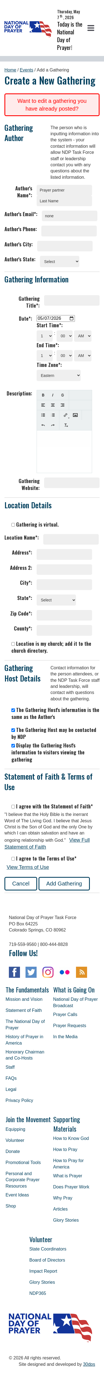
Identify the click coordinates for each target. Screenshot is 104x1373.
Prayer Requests (69, 1025)
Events (26, 70)
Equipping (15, 1129)
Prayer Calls (65, 1014)
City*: (26, 582)
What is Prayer (67, 1175)
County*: (23, 628)
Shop (11, 1206)
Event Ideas (17, 1195)
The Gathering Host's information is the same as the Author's (55, 713)
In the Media (65, 1036)
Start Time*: (50, 325)
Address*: (22, 552)
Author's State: (19, 259)
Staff (10, 1067)
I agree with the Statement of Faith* (52, 806)
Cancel (20, 884)
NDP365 (37, 1293)
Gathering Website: (29, 484)
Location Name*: (21, 537)
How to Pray (65, 1149)
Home (10, 70)
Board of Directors (47, 1260)
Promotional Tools (23, 1162)
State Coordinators (47, 1249)
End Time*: (48, 345)
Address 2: (21, 567)
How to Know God (71, 1138)
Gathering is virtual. (35, 524)
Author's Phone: (20, 229)
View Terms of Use (28, 867)
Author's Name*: (23, 192)
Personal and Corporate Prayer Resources (23, 1179)
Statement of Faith (24, 1010)
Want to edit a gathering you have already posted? (52, 105)
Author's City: (18, 244)
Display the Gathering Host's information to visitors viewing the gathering (48, 752)
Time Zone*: (49, 364)
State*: (24, 597)
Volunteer (15, 1140)
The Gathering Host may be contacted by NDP (53, 733)
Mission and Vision (24, 999)
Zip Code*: (21, 613)
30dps (89, 1364)
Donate (13, 1151)
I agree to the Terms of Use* (44, 858)
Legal (11, 1089)
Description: (19, 393)
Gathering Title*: (29, 302)
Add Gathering (64, 884)
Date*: (25, 318)
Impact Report (43, 1271)
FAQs (11, 1078)
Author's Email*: (20, 214)
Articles (60, 1209)
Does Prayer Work (71, 1187)
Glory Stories (66, 1220)
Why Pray (62, 1198)
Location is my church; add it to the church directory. (51, 647)
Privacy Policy (19, 1100)
